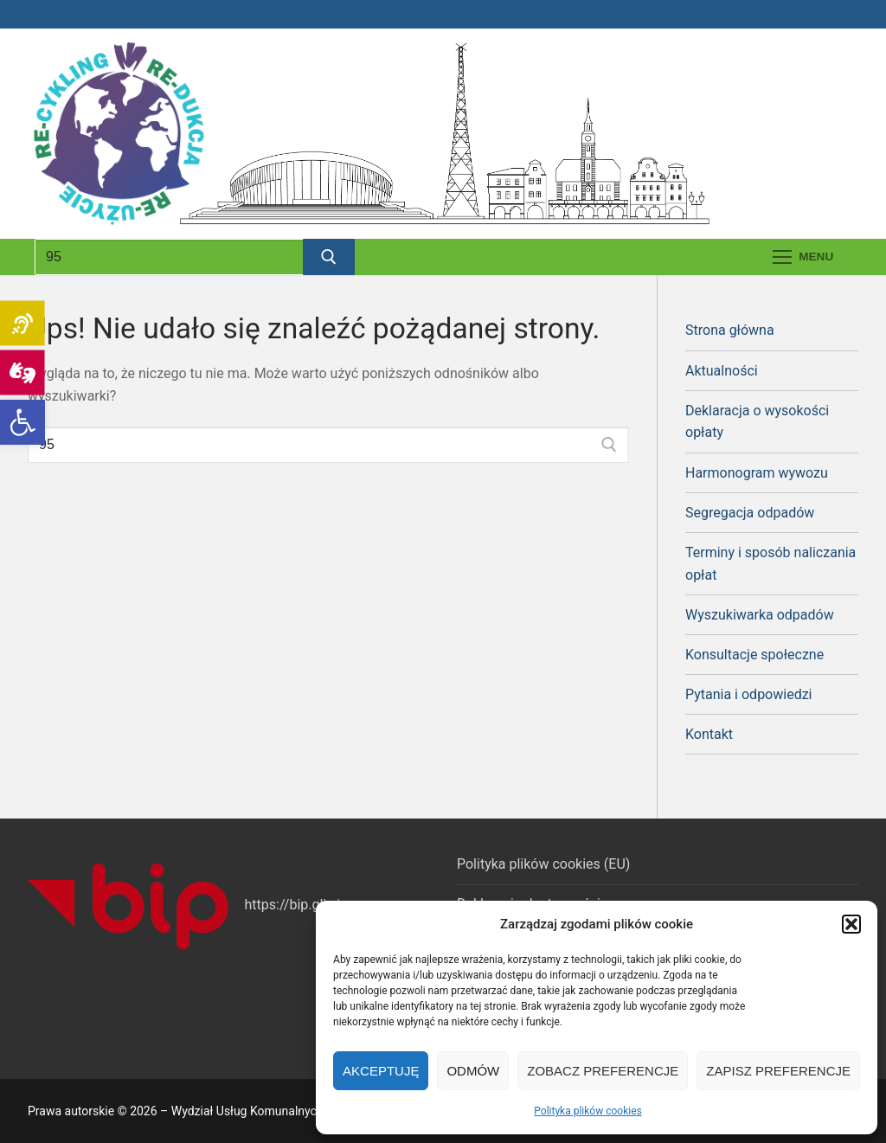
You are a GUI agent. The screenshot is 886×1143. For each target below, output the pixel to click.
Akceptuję (381, 1070)
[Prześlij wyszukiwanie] (329, 257)
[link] (22, 422)
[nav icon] (802, 257)
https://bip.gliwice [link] (300, 904)
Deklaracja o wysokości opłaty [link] (757, 421)
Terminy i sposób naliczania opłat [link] (770, 563)
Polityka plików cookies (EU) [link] (543, 864)
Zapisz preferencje (778, 1070)
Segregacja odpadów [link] (749, 512)
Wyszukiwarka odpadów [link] (759, 615)
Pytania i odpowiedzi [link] (748, 694)
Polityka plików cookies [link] (587, 1111)
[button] (851, 924)
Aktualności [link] (721, 371)
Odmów (472, 1070)
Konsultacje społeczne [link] (754, 654)
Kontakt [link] (709, 734)
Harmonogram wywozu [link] (756, 473)
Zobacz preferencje (602, 1070)
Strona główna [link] (729, 330)
